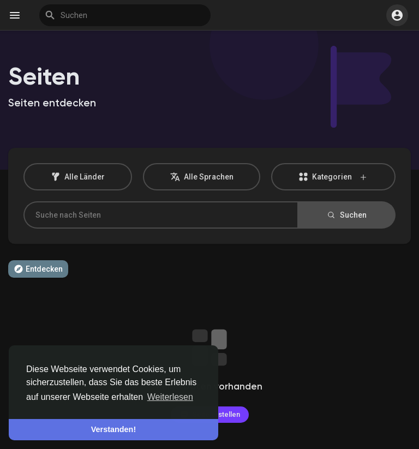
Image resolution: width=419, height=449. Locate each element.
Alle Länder (78, 177)
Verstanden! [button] (113, 429)
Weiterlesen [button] (170, 397)
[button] (397, 15)
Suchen (346, 215)
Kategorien (333, 177)
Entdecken (38, 269)
